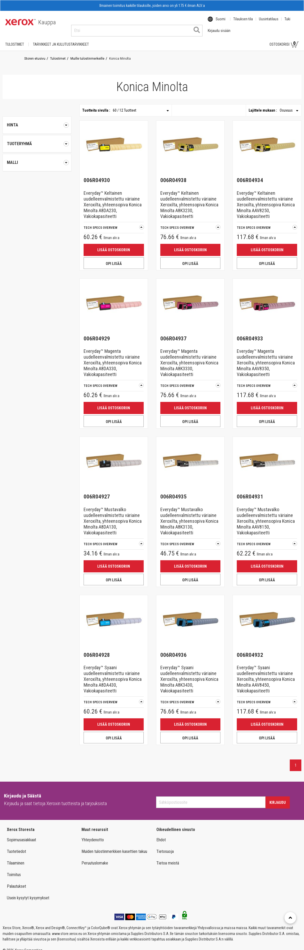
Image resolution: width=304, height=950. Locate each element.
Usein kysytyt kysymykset (28, 892)
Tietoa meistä (167, 858)
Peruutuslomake (94, 858)
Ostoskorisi (284, 39)
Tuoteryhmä (37, 138)
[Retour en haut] (290, 918)
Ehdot (161, 834)
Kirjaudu (277, 797)
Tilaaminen (15, 858)
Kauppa (47, 22)
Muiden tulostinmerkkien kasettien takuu (114, 846)
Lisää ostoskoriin (113, 245)
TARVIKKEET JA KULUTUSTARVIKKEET (61, 39)
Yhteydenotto (92, 834)
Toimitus (14, 869)
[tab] (37, 138)
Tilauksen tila (243, 22)
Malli (37, 157)
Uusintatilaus (268, 22)
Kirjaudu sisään (246, 39)
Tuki (287, 22)
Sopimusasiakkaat (21, 834)
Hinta (37, 120)
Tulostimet (14, 39)
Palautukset (16, 881)
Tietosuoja (165, 846)
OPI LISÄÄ (114, 258)
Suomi (220, 22)
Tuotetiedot (16, 846)
